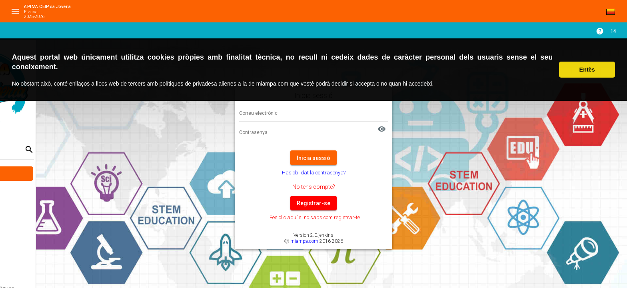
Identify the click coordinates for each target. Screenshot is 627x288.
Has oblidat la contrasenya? (361, 173)
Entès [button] (587, 69)
